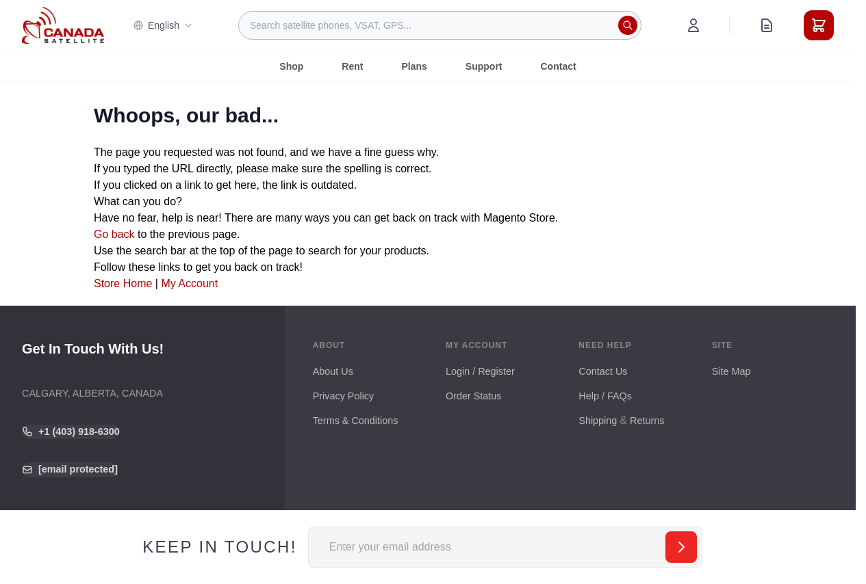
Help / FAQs (605, 395)
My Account (189, 283)
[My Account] (693, 25)
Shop (291, 66)
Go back (114, 234)
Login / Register (480, 371)
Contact (558, 66)
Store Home (123, 283)
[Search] (627, 25)
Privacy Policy (343, 395)
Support (484, 66)
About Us (333, 371)
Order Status (474, 395)
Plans (413, 66)
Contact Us (602, 371)
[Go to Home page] (63, 25)
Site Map (731, 371)
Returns (647, 420)
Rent (352, 66)
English (163, 25)
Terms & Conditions (355, 420)
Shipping (597, 420)
